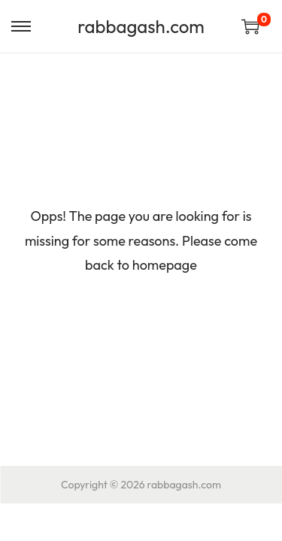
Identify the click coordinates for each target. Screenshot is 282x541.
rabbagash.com (141, 26)
